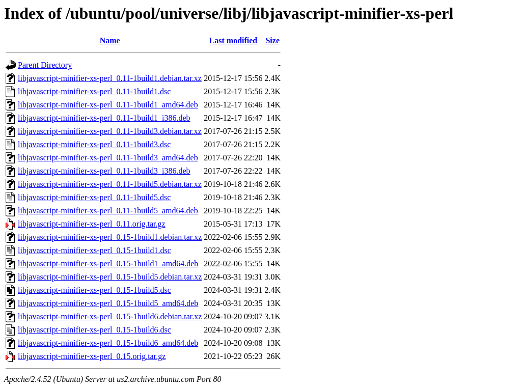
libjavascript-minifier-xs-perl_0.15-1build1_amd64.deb (108, 263)
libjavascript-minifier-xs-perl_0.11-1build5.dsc (94, 197)
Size (272, 40)
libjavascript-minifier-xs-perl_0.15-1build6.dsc (94, 329)
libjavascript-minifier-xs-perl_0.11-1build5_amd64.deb (108, 210)
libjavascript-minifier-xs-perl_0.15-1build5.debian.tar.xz (110, 276)
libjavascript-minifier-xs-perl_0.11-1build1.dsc (94, 91)
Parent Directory (45, 65)
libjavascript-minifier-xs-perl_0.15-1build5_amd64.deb (108, 303)
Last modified (233, 40)
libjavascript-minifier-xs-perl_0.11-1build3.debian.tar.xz (110, 131)
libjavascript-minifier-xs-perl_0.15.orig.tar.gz (92, 356)
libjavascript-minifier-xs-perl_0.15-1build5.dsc (94, 290)
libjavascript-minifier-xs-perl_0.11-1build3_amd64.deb (108, 157)
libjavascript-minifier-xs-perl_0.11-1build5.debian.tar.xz (110, 184)
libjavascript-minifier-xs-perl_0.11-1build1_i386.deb (104, 118)
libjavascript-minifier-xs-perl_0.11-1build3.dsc (94, 144)
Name (110, 40)
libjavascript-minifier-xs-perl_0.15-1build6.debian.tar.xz (110, 316)
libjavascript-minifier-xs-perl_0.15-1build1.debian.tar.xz (110, 237)
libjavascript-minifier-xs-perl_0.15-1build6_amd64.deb (108, 343)
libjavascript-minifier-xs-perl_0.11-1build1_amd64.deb (108, 104)
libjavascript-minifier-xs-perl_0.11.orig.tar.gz (92, 223)
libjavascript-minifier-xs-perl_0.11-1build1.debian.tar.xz (110, 78)
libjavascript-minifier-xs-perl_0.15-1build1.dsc (94, 250)
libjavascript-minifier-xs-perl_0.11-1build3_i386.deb (104, 171)
